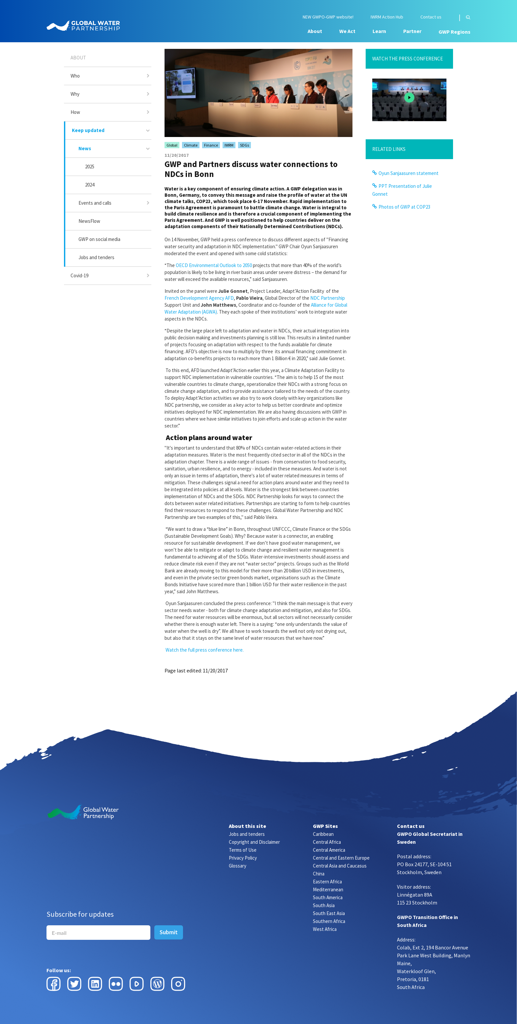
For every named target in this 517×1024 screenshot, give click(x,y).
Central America (329, 850)
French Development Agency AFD (199, 298)
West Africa (325, 929)
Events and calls (94, 203)
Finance (211, 145)
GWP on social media (99, 239)
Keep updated (88, 130)
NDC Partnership (327, 298)
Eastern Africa (327, 881)
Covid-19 (79, 275)
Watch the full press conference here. (205, 650)
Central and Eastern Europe (341, 858)
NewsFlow (89, 221)
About (315, 31)
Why (75, 94)
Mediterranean (328, 889)
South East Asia (329, 913)
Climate (191, 145)
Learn (379, 31)
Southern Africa (329, 921)
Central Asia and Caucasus (340, 866)
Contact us (430, 17)
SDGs (244, 145)
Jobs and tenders (96, 257)
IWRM (229, 145)
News (84, 148)
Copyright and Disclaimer (254, 842)
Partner (412, 31)
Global (172, 145)
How (75, 112)
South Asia (324, 905)
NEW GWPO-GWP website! (328, 17)
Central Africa (327, 842)
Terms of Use (243, 850)
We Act (347, 31)
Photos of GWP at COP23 (404, 207)
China (318, 873)
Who (75, 76)
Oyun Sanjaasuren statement (409, 173)
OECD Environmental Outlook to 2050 (214, 265)
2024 (89, 185)
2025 (89, 166)
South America (328, 897)
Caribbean (323, 834)
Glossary (237, 866)
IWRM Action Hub (387, 17)
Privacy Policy (243, 858)
